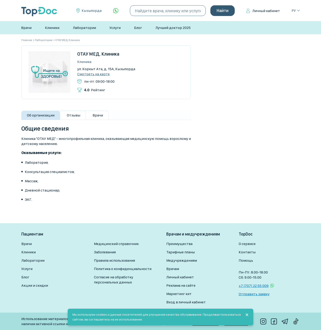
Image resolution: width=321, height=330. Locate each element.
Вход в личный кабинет (186, 302)
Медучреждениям (181, 260)
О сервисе (247, 244)
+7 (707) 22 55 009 (254, 285)
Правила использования (114, 260)
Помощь (246, 260)
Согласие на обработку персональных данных (113, 279)
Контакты (247, 252)
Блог (138, 27)
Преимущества (179, 244)
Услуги (115, 27)
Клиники (52, 27)
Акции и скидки (34, 285)
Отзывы (73, 115)
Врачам (172, 269)
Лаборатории (84, 27)
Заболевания (105, 252)
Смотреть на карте (93, 74)
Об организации (41, 115)
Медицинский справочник (116, 244)
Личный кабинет (266, 11)
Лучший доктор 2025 (173, 27)
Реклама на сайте (181, 285)
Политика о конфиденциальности (122, 269)
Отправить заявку (254, 294)
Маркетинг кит (179, 294)
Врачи (26, 27)
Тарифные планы (180, 252)
